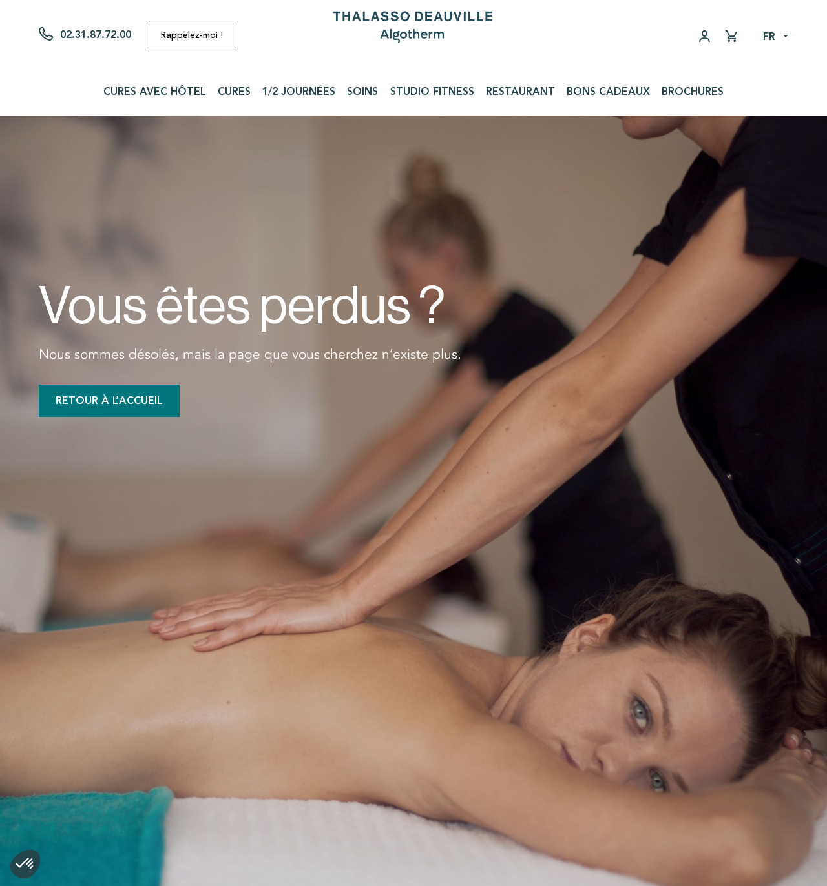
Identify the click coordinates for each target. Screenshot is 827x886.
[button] (25, 864)
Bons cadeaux (608, 91)
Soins (362, 91)
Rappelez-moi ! (191, 35)
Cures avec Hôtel (154, 91)
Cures (234, 91)
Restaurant (520, 91)
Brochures (693, 91)
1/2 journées (298, 91)
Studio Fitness (432, 91)
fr (769, 36)
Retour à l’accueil (109, 400)
